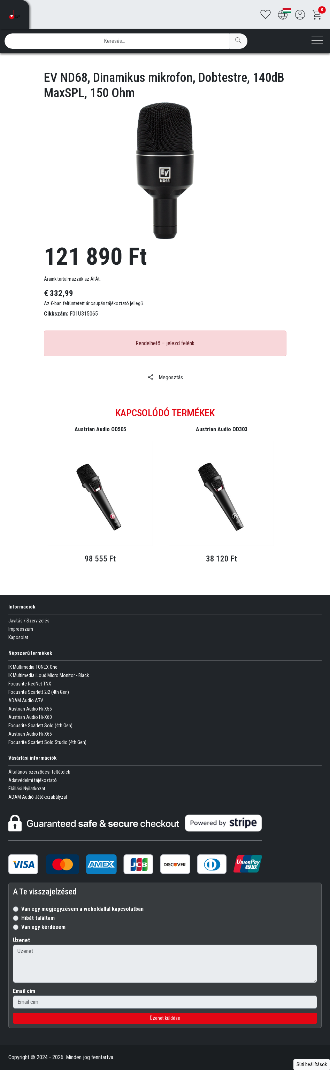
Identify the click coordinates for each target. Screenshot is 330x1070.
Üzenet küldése (165, 1018)
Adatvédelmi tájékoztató (32, 780)
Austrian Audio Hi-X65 (30, 734)
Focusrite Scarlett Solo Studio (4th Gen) (47, 742)
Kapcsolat (18, 637)
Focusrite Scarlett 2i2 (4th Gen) (38, 692)
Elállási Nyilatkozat (26, 788)
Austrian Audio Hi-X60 (30, 717)
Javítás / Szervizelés (28, 620)
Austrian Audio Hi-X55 (30, 709)
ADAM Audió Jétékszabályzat (37, 797)
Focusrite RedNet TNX (29, 684)
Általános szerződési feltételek (39, 772)
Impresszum (20, 629)
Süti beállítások (312, 1064)
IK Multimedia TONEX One (32, 667)
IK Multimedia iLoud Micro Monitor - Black (48, 675)
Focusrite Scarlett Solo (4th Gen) (40, 725)
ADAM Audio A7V (25, 700)
